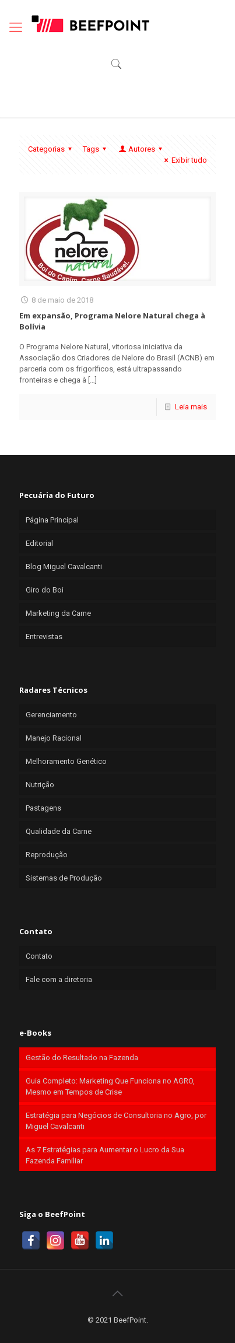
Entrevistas (44, 636)
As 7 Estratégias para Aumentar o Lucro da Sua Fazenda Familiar (105, 1155)
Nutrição (40, 784)
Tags (96, 149)
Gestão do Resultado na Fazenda (82, 1057)
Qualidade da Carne (59, 831)
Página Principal (52, 520)
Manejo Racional (54, 738)
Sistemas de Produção (64, 878)
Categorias (51, 149)
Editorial (39, 543)
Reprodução (47, 854)
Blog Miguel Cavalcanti (64, 566)
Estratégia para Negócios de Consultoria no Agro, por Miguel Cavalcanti (116, 1121)
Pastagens (43, 808)
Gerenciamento (51, 714)
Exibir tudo (184, 160)
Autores (141, 149)
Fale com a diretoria (59, 979)
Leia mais (191, 406)
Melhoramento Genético (66, 761)
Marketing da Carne (58, 613)
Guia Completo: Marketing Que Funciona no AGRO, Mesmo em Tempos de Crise (110, 1086)
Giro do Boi (45, 589)
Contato (39, 956)
